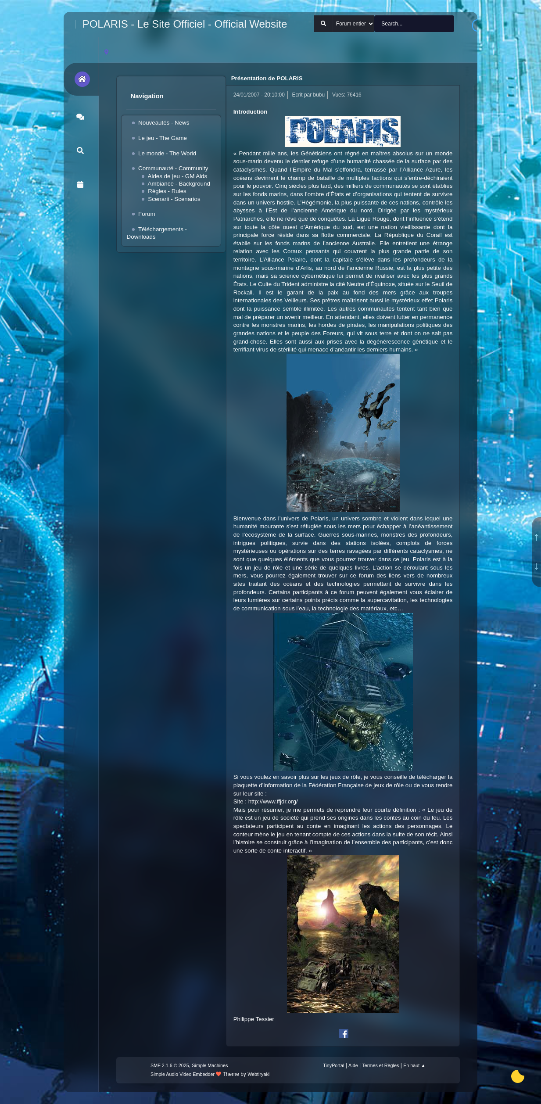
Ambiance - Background (179, 183)
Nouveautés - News (163, 122)
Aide (353, 1065)
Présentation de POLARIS (267, 78)
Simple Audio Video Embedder (182, 1074)
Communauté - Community (173, 168)
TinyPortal (333, 1065)
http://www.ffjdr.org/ (273, 801)
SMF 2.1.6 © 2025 (169, 1065)
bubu (319, 95)
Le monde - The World (167, 153)
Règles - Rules (167, 191)
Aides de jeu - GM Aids (178, 176)
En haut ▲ (414, 1065)
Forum (146, 214)
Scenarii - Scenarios (174, 199)
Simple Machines (210, 1065)
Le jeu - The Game (162, 138)
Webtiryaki (258, 1074)
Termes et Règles (380, 1065)
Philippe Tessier (253, 1019)
